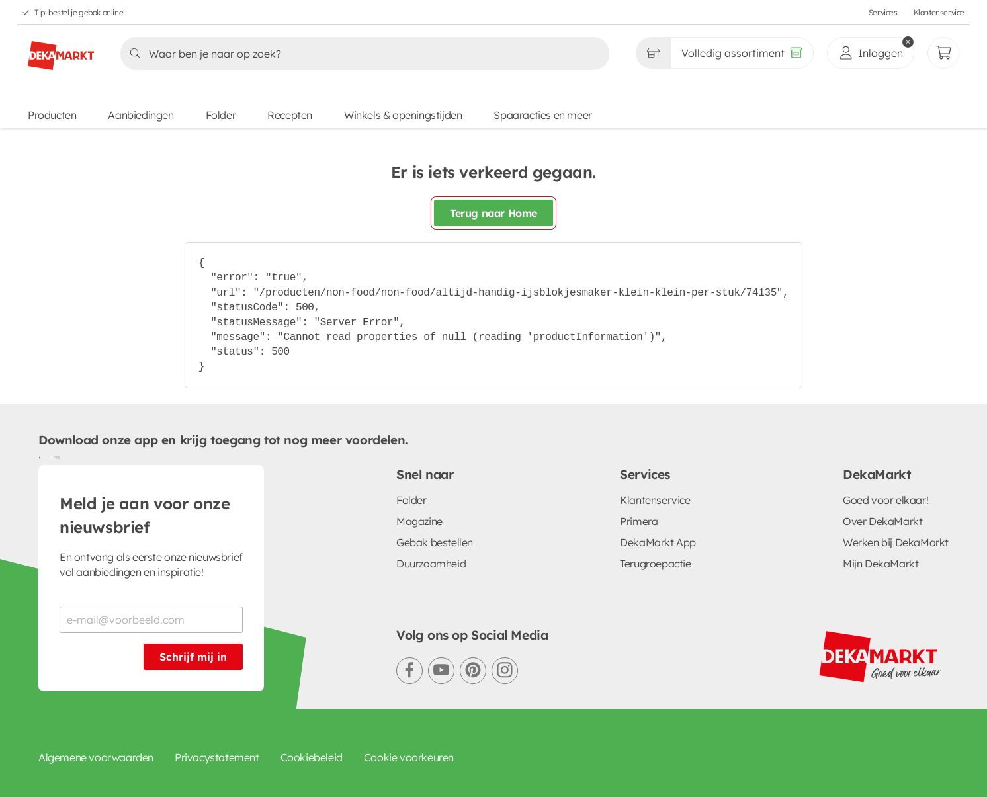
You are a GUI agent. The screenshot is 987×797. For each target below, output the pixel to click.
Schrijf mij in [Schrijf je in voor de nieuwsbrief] (193, 656)
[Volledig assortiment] (742, 53)
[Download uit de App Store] (54, 457)
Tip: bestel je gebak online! (79, 12)
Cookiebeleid (311, 757)
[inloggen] (870, 53)
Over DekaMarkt (882, 521)
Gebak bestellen (434, 542)
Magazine (419, 521)
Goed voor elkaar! (885, 500)
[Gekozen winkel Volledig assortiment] (653, 53)
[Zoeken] (361, 53)
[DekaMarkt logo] (61, 50)
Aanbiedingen (140, 115)
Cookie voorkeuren (409, 757)
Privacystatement (217, 757)
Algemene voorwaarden (95, 757)
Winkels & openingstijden (403, 115)
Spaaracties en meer (542, 115)
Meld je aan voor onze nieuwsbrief (145, 515)
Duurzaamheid (431, 563)
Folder (221, 115)
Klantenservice (939, 12)
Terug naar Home (493, 213)
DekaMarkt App (658, 542)
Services (883, 12)
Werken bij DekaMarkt (896, 542)
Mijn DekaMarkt (880, 563)
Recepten (289, 115)
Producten (52, 115)
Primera (639, 521)
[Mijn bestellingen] (943, 53)
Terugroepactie (655, 563)
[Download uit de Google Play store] (43, 457)
